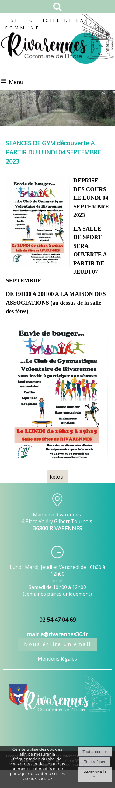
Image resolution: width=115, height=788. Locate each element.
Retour (57, 476)
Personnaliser (94, 774)
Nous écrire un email (57, 644)
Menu (16, 82)
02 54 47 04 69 (57, 619)
